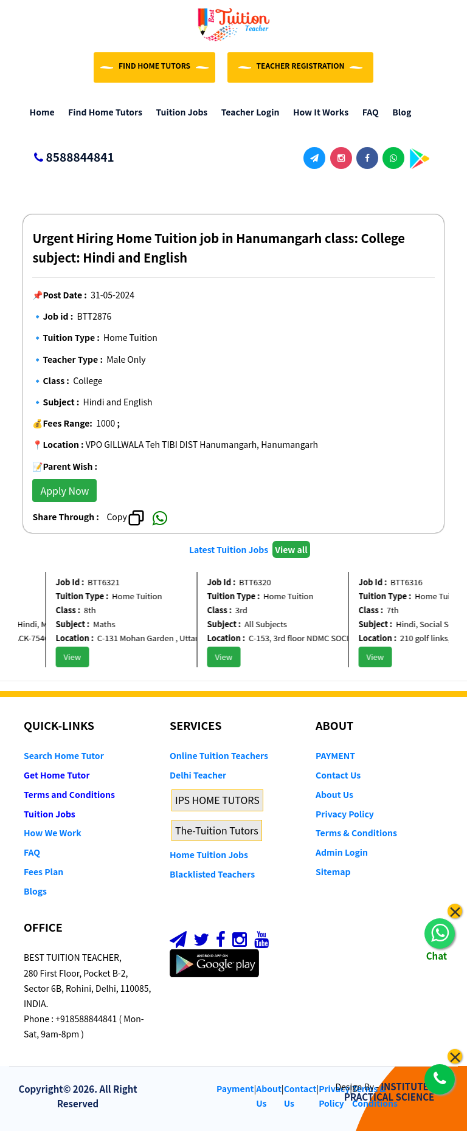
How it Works (317, 112)
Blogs (35, 891)
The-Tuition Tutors (216, 830)
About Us (334, 794)
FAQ (367, 112)
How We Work (52, 833)
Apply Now (64, 490)
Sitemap (333, 871)
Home (39, 112)
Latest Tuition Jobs (229, 549)
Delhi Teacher (198, 775)
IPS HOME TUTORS (217, 799)
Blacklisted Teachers (212, 874)
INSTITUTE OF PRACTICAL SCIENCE (393, 1091)
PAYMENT (335, 755)
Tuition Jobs (178, 112)
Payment (235, 1088)
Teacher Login (247, 112)
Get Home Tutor (57, 775)
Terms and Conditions (69, 794)
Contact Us (338, 775)
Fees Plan (43, 871)
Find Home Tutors (102, 112)
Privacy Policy (345, 814)
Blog (399, 112)
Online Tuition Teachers (219, 755)
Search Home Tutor (64, 755)
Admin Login (342, 852)
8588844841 (69, 157)
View (80, 656)
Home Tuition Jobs (209, 854)
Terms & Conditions (356, 833)
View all (291, 549)
